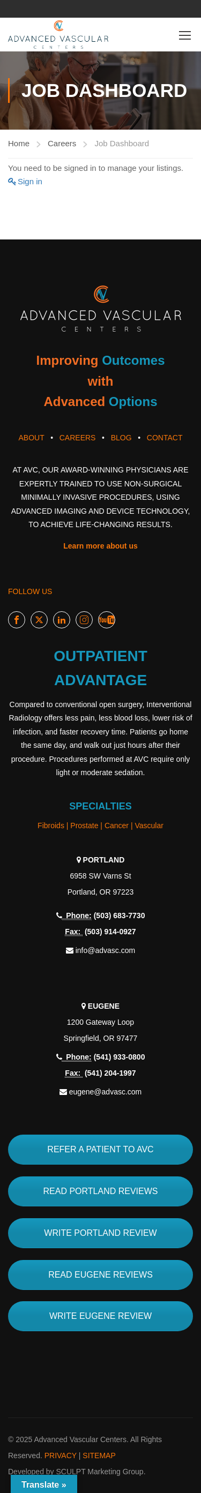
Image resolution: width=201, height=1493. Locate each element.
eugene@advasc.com (105, 1091)
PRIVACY (60, 1455)
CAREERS (77, 437)
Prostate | (87, 825)
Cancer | (120, 825)
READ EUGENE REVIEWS (100, 1274)
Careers (62, 143)
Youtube (107, 620)
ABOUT (31, 437)
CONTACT (165, 437)
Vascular (149, 825)
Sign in (30, 181)
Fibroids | (54, 825)
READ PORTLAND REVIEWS (100, 1191)
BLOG (121, 437)
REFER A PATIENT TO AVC (100, 1149)
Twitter (39, 620)
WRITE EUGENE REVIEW (100, 1316)
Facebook (17, 620)
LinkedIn (62, 620)
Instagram (84, 620)
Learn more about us (100, 546)
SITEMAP (99, 1455)
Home (18, 143)
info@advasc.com (105, 950)
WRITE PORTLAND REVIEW (100, 1232)
